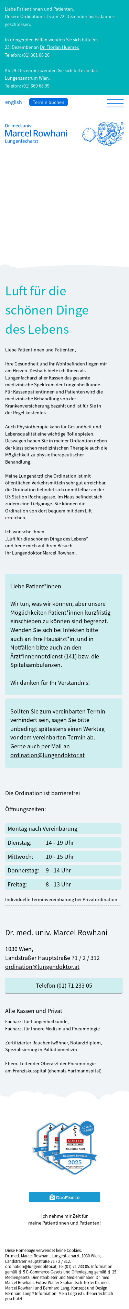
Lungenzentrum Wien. (27, 78)
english (13, 102)
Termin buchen (48, 102)
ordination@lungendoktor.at (47, 755)
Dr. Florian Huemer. (59, 47)
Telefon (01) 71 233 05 (64, 985)
